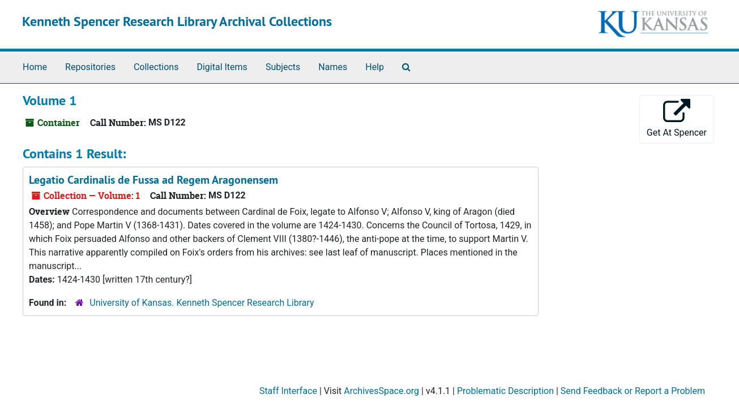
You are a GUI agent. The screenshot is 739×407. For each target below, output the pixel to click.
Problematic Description (505, 391)
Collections (156, 67)
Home (35, 67)
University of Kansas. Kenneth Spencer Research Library (201, 302)
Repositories (90, 67)
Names (332, 67)
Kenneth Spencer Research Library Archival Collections (177, 21)
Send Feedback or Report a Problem (633, 391)
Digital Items (222, 67)
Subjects (283, 67)
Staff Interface (288, 391)
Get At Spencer (677, 118)
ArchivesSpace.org (381, 391)
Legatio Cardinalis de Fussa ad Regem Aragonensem (153, 179)
